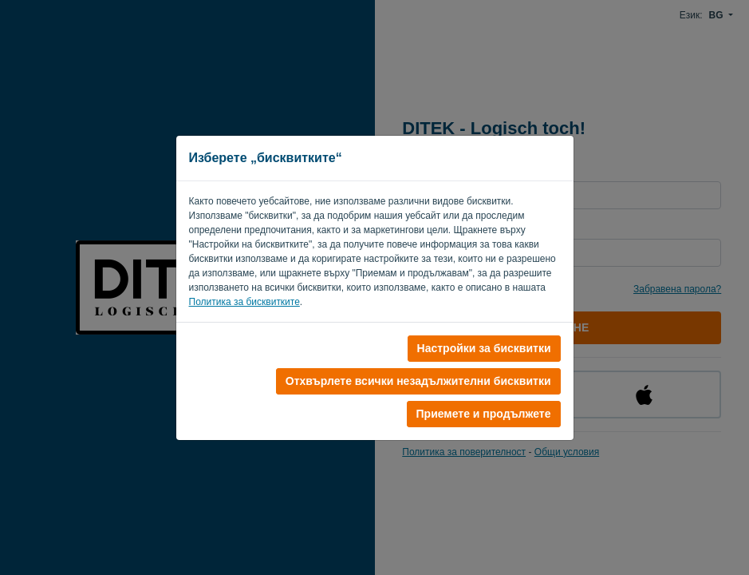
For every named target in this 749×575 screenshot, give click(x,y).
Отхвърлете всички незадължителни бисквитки (418, 381)
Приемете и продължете (483, 413)
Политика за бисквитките (244, 301)
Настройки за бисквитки (484, 348)
